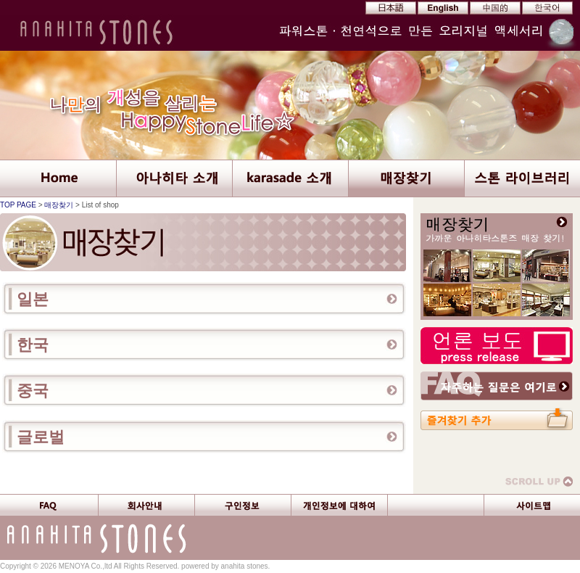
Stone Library (522, 178)
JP (390, 8)
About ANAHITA (174, 178)
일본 (33, 299)
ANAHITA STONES (58, 178)
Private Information (339, 505)
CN (492, 8)
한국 (33, 345)
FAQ (49, 505)
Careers (242, 505)
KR (543, 8)
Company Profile (146, 505)
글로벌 (41, 437)
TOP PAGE (18, 205)
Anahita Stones (98, 33)
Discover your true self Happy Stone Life (290, 105)
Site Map (532, 505)
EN (441, 8)
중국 (33, 391)
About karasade (290, 178)
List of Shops (406, 178)
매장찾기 (58, 205)
